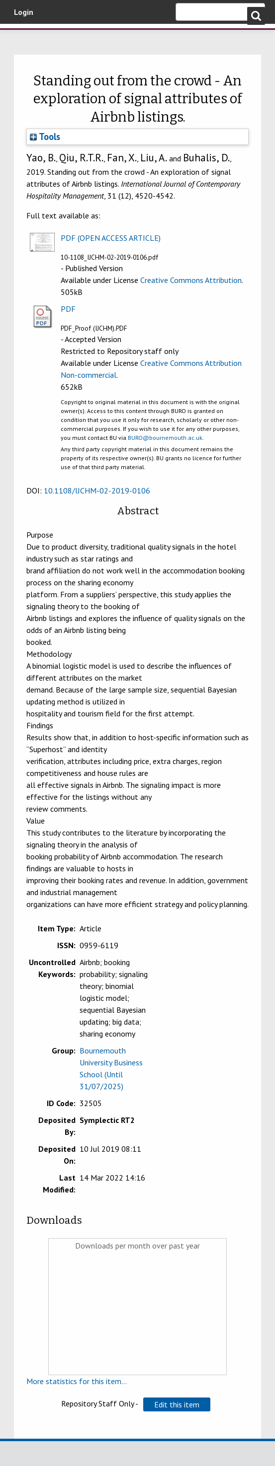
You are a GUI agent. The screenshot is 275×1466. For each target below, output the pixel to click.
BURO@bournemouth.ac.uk (165, 437)
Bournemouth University (59, 41)
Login (23, 12)
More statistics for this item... (76, 1381)
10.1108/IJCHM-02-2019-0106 (97, 490)
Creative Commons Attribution (191, 280)
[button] (176, 1404)
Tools (45, 136)
